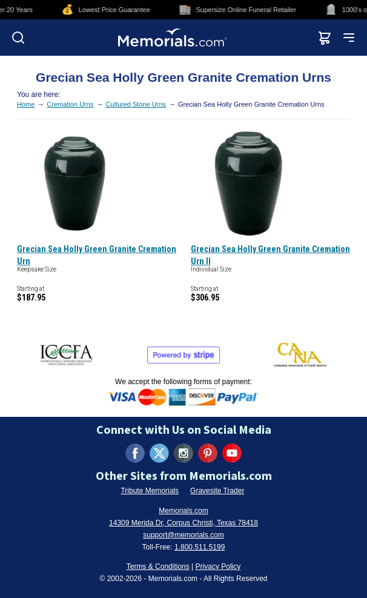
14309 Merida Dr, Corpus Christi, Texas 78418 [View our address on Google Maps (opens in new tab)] (183, 523)
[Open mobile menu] (349, 37)
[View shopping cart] (324, 37)
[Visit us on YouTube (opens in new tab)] (232, 453)
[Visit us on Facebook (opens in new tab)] (135, 453)
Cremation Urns (70, 104)
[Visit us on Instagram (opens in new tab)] (183, 453)
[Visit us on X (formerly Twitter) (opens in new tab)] (159, 453)
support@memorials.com (183, 535)
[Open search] (18, 37)
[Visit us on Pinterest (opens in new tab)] (207, 453)
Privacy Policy (218, 566)
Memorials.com (183, 511)
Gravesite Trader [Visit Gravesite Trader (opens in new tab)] (217, 491)
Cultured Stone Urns (135, 104)
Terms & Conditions (158, 566)
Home (26, 104)
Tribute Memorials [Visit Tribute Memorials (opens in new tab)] (150, 491)
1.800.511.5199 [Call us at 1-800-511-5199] (199, 547)
